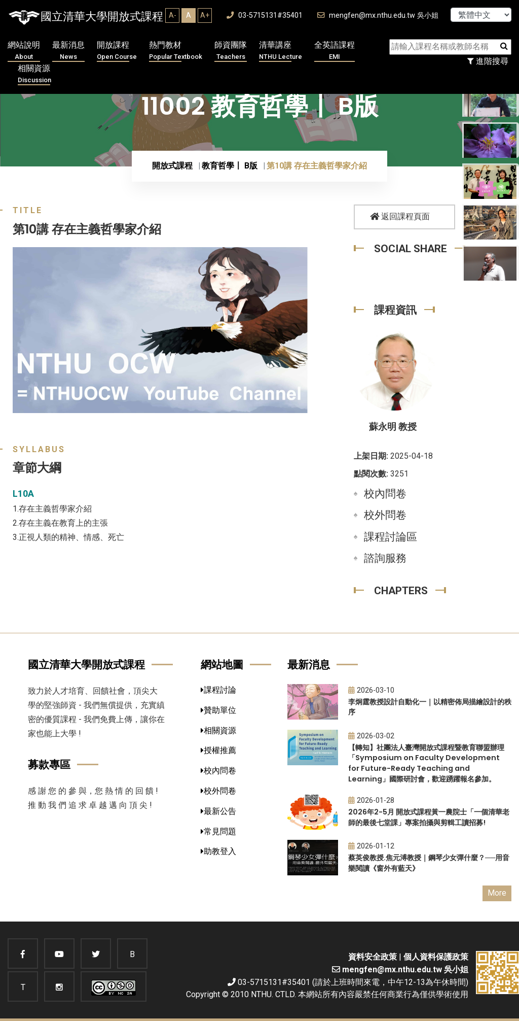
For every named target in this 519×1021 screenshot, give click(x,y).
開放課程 (117, 51)
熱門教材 (175, 51)
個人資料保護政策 (435, 957)
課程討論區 (390, 537)
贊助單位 (218, 710)
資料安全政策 (372, 957)
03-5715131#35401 (265, 15)
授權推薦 (218, 750)
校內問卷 (385, 494)
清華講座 (280, 51)
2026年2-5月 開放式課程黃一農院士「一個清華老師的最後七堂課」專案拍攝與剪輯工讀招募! (428, 817)
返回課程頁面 (400, 216)
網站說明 (24, 51)
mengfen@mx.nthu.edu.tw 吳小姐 (377, 15)
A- (172, 15)
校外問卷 (385, 515)
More (497, 893)
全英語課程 (334, 51)
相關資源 (34, 74)
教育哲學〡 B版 (229, 166)
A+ (204, 15)
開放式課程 (172, 166)
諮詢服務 (385, 558)
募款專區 (49, 764)
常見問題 (218, 831)
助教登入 (218, 851)
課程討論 (218, 690)
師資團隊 (230, 51)
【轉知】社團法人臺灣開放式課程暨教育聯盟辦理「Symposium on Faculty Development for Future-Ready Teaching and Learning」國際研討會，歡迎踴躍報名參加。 (426, 763)
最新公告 (218, 811)
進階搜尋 (487, 61)
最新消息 (68, 51)
